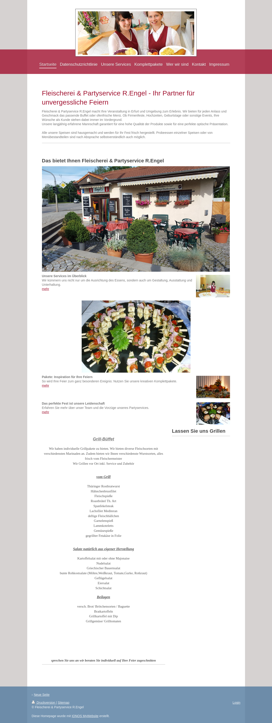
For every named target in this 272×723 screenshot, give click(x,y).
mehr (45, 289)
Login (236, 702)
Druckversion (44, 702)
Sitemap (63, 702)
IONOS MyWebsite (85, 716)
